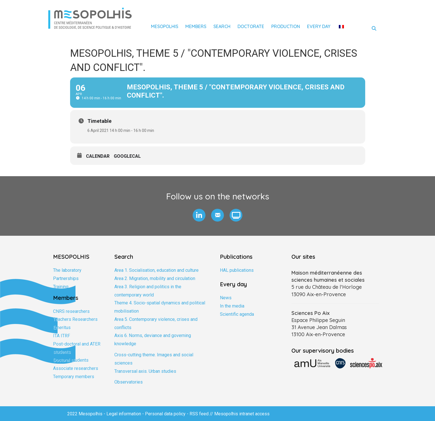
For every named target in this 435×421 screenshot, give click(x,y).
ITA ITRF (61, 335)
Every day (318, 26)
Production (285, 26)
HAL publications (237, 270)
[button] (199, 215)
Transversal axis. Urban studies (145, 371)
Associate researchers (75, 368)
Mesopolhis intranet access (242, 413)
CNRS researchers (71, 311)
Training (60, 286)
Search (221, 26)
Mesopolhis (164, 26)
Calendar (98, 156)
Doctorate (251, 26)
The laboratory (67, 270)
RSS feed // (202, 413)
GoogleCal (127, 156)
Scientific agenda (237, 314)
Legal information (123, 413)
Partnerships (66, 278)
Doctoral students (71, 360)
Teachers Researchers (75, 319)
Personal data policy (165, 413)
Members (195, 26)
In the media (232, 306)
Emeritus (62, 327)
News (226, 297)
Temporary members (73, 376)
